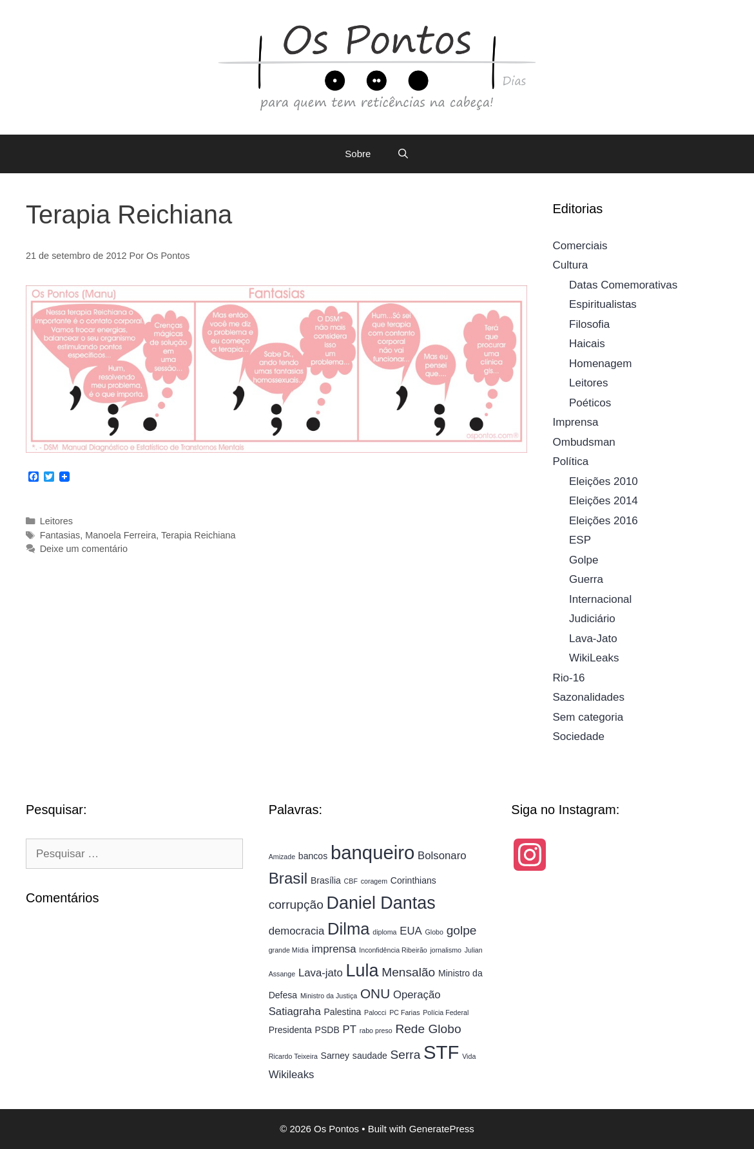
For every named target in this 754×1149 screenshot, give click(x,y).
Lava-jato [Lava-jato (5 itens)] (320, 973)
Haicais (587, 343)
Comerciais (580, 246)
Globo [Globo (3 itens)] (434, 932)
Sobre (358, 153)
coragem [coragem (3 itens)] (374, 881)
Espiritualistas (603, 304)
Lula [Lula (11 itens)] (362, 970)
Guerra (586, 579)
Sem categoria (588, 717)
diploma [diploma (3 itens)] (384, 932)
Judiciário (592, 618)
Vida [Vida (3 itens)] (469, 1056)
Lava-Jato (593, 638)
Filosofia (589, 324)
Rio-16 (569, 678)
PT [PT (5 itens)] (349, 1029)
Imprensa (576, 422)
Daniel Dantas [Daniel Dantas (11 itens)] (381, 903)
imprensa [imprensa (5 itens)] (334, 949)
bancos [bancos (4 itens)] (312, 856)
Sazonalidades (589, 697)
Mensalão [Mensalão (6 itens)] (408, 972)
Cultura (570, 265)
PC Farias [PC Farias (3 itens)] (404, 1012)
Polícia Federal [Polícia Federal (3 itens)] (446, 1012)
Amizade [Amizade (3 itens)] (282, 856)
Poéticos (590, 403)
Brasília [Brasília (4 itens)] (326, 880)
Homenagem (600, 363)
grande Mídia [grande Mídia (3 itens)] (289, 950)
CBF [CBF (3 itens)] (351, 881)
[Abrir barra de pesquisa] (402, 154)
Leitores (56, 521)
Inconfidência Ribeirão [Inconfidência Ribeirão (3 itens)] (393, 950)
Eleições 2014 (603, 501)
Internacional (600, 599)
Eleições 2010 (603, 481)
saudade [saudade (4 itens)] (370, 1055)
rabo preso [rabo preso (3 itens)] (376, 1030)
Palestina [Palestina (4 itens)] (343, 1012)
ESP (580, 540)
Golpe (583, 560)
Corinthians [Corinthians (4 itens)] (413, 880)
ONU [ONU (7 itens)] (375, 993)
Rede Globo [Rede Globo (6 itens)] (428, 1029)
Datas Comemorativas (623, 285)
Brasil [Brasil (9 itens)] (288, 878)
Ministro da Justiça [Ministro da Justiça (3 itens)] (328, 996)
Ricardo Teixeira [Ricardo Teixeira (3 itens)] (293, 1056)
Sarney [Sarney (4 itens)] (335, 1055)
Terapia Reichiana (198, 535)
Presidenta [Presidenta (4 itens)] (290, 1030)
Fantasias (60, 535)
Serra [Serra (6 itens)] (406, 1054)
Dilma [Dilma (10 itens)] (348, 929)
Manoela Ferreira (120, 535)
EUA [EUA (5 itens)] (410, 931)
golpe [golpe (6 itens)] (462, 930)
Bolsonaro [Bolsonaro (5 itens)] (442, 856)
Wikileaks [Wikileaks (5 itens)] (291, 1074)
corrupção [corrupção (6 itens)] (296, 904)
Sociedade (578, 736)
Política (571, 461)
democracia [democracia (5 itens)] (297, 931)
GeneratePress (441, 1128)
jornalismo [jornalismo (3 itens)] (445, 950)
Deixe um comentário (84, 549)
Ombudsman (584, 442)
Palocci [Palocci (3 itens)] (375, 1012)
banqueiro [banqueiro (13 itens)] (372, 852)
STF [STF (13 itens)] (441, 1052)
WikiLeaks (594, 658)
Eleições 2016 (603, 521)
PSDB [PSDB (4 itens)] (327, 1030)
